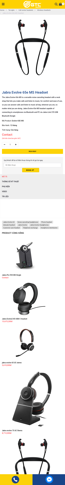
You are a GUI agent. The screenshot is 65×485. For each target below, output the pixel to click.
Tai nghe (10, 10)
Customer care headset (11, 228)
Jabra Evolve (22, 225)
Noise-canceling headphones (28, 222)
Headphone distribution (49, 228)
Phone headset (46, 222)
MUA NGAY (32, 151)
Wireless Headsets (43, 10)
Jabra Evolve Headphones (39, 225)
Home (2, 10)
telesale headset (9, 225)
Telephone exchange (30, 228)
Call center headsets (24, 10)
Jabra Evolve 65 (8, 222)
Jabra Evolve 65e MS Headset (12, 13)
